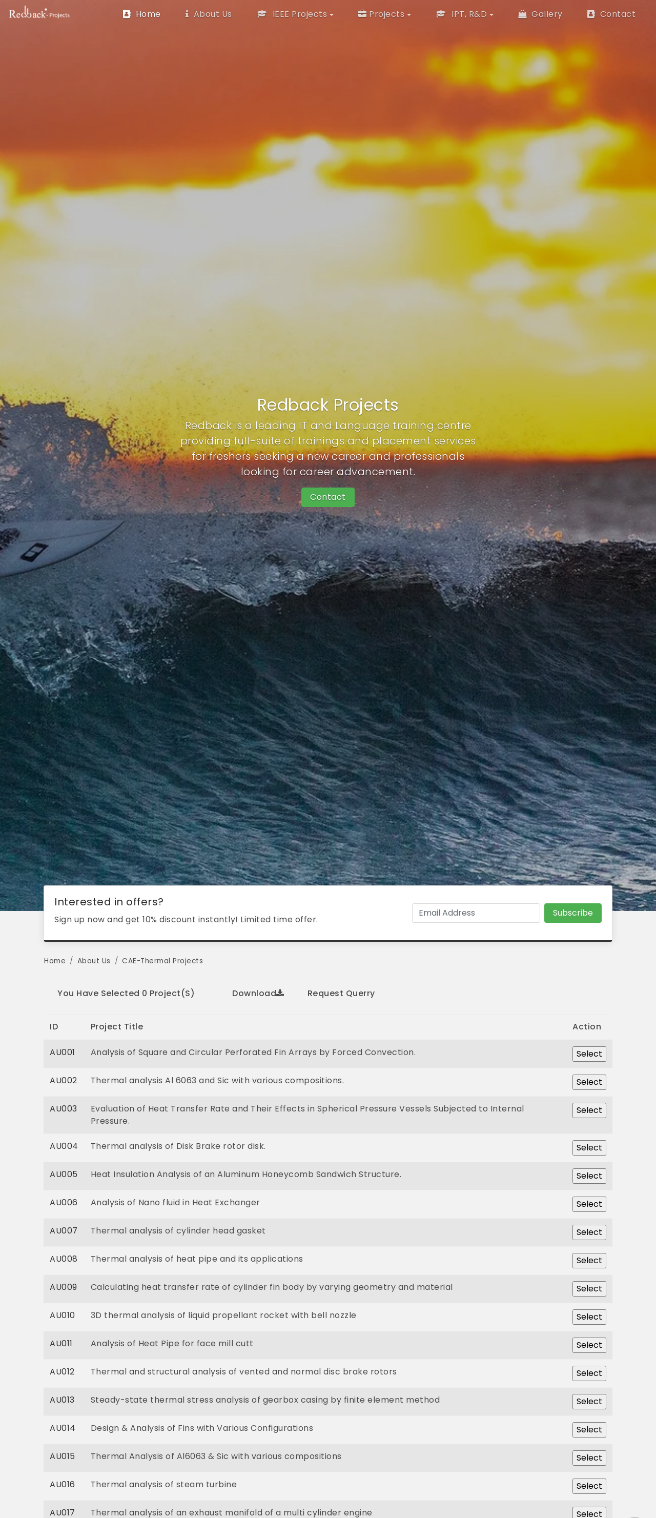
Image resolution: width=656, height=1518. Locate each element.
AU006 (64, 1202)
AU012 (62, 1372)
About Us (209, 14)
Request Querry (341, 993)
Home (142, 14)
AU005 (64, 1174)
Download (258, 993)
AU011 (61, 1343)
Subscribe (573, 913)
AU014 (63, 1428)
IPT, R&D (461, 14)
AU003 (63, 1109)
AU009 (63, 1287)
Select (589, 1054)
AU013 (62, 1400)
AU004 (64, 1146)
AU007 (64, 1231)
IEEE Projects (292, 14)
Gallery (540, 14)
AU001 (62, 1052)
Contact (611, 14)
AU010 (62, 1315)
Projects (381, 14)
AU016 (62, 1484)
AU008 (64, 1259)
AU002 (63, 1080)
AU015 (62, 1456)
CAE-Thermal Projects (162, 961)
